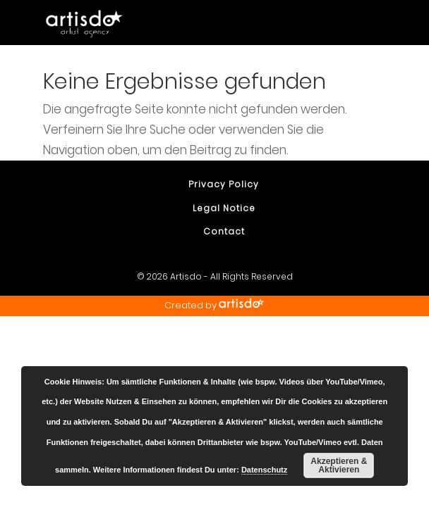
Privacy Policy (223, 184)
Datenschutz (264, 469)
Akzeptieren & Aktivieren (338, 465)
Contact (224, 231)
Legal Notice (224, 208)
